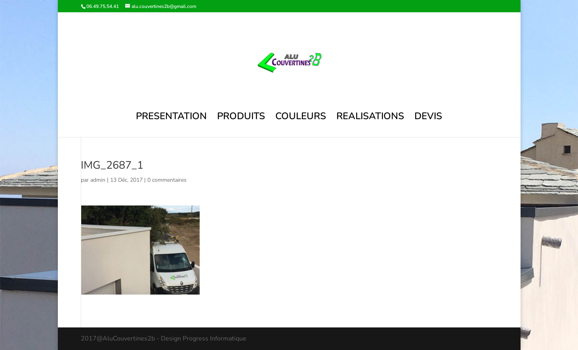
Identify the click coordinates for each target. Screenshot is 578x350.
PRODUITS (241, 117)
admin (97, 180)
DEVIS (428, 117)
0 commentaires (167, 180)
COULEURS (300, 117)
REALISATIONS (370, 117)
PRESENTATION (171, 117)
